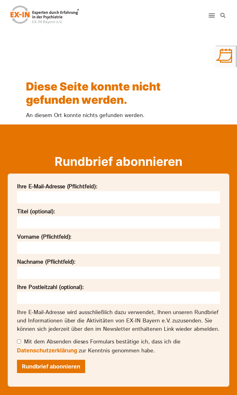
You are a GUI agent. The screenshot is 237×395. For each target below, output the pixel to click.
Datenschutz (107, 382)
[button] (212, 15)
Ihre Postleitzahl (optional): (50, 240)
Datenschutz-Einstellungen (192, 382)
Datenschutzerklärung (47, 303)
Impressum (142, 382)
